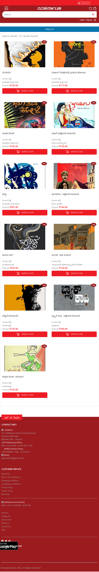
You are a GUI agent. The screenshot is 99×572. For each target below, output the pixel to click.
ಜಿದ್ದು (4, 194)
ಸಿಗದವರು (6, 72)
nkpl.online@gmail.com (12, 458)
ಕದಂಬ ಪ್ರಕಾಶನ (57, 204)
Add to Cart (24, 91)
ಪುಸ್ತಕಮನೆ (55, 325)
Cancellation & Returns (11, 484)
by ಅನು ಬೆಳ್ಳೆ (6, 79)
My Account (6, 519)
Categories (6, 516)
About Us (5, 523)
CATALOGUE (83, 3)
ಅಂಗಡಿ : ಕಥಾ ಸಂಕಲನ (61, 254)
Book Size (5, 494)
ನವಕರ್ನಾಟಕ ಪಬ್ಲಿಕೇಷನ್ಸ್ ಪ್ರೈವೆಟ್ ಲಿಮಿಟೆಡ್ (67, 264)
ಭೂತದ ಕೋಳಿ (8, 133)
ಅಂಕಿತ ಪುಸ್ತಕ (6, 325)
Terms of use (7, 491)
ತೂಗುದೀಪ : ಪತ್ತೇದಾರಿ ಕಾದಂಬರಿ (65, 194)
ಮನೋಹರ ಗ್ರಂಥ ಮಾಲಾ (10, 204)
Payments (5, 473)
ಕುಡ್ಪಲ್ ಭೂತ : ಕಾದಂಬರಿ (12, 376)
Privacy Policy (7, 487)
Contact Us (6, 526)
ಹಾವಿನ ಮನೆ (7, 254)
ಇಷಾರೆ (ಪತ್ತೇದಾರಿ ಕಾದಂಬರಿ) (64, 133)
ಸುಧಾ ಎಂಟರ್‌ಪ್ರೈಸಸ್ (59, 143)
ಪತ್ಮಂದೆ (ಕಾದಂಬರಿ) (10, 315)
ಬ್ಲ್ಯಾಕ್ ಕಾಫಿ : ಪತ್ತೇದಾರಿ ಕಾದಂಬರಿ (66, 315)
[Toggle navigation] (6, 7)
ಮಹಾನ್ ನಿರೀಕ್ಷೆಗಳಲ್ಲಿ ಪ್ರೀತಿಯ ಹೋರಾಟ (69, 72)
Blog (3, 530)
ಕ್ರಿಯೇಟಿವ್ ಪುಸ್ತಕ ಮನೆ (10, 82)
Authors (4, 512)
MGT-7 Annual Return (10, 477)
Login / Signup (86, 20)
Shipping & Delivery (9, 480)
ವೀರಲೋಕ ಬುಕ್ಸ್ (8, 264)
